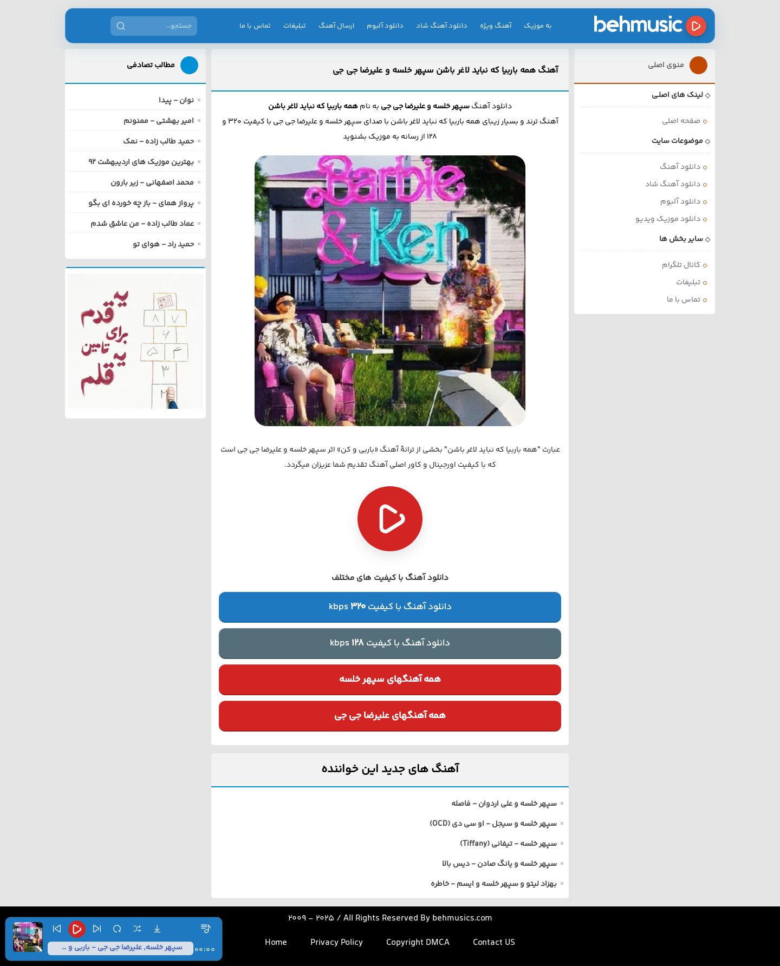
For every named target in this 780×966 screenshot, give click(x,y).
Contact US (494, 943)
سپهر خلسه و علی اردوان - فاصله (504, 804)
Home (276, 943)
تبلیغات (294, 26)
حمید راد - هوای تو (163, 245)
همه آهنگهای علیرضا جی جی (390, 716)
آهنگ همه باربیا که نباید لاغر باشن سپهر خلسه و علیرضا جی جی (445, 70)
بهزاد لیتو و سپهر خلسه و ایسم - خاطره (494, 884)
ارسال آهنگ (336, 26)
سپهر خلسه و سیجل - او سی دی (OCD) (493, 824)
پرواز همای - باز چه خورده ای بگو (141, 204)
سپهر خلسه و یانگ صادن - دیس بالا (499, 864)
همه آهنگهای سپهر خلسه (390, 680)
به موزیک (538, 26)
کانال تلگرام (681, 265)
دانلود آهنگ (680, 167)
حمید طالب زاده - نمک (158, 142)
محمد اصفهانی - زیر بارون (152, 183)
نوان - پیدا (176, 101)
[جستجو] (120, 26)
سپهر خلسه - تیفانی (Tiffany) (508, 844)
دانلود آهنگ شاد (441, 26)
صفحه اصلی (681, 121)
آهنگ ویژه (495, 26)
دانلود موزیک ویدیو (667, 219)
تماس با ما (255, 26)
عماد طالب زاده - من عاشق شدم (142, 224)
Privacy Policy (336, 943)
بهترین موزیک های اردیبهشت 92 (141, 162)
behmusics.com (462, 918)
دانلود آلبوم (385, 26)
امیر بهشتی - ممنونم (158, 121)
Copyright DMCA (418, 943)
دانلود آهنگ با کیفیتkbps (390, 607)
